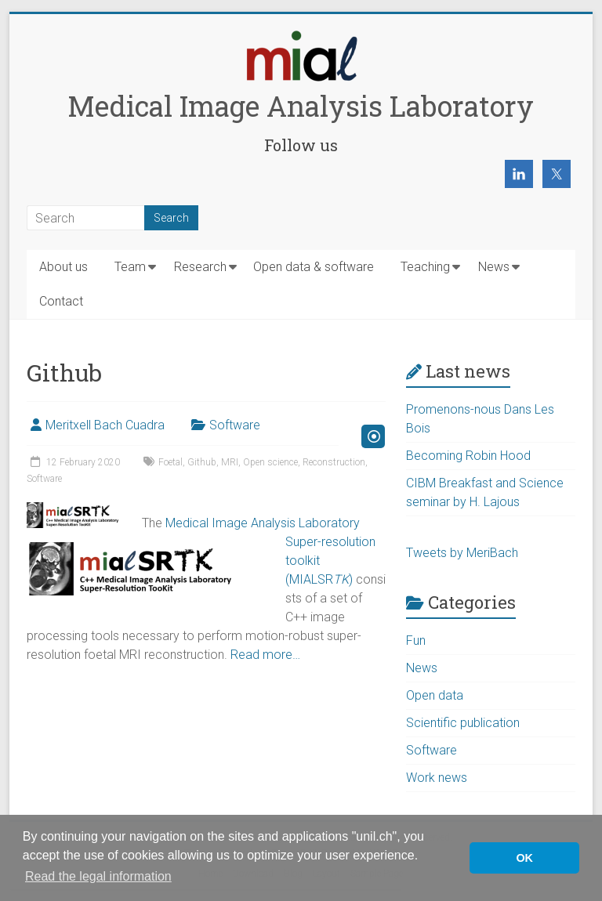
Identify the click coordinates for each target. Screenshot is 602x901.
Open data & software (313, 266)
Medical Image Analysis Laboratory (300, 106)
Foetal (170, 462)
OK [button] (524, 858)
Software (234, 425)
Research (200, 266)
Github (201, 462)
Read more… (265, 654)
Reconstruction (334, 462)
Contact (61, 301)
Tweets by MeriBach (462, 552)
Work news (436, 777)
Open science (270, 462)
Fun (416, 640)
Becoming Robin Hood (468, 455)
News (494, 266)
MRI (229, 462)
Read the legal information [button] (98, 876)
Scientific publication (463, 722)
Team (130, 266)
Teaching (425, 266)
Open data (434, 695)
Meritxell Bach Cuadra (105, 425)
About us (63, 266)
